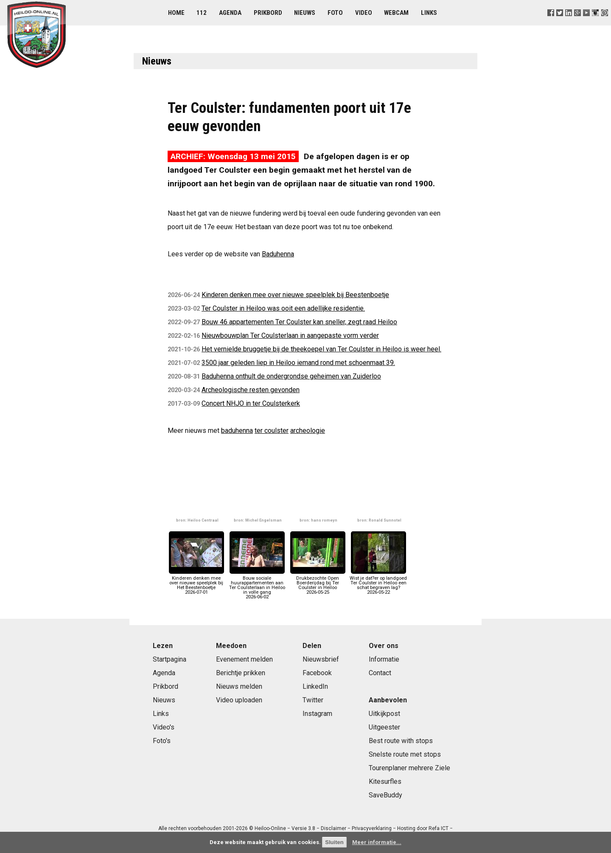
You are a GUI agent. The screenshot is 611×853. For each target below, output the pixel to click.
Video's (163, 727)
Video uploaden (239, 700)
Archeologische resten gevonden (251, 390)
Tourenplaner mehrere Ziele (409, 768)
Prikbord (268, 13)
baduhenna (237, 430)
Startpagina (169, 659)
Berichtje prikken (240, 673)
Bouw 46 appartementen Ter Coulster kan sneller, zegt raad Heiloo (299, 322)
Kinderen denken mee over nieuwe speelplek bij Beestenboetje (295, 295)
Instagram (317, 714)
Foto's (162, 741)
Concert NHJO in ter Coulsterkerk (251, 403)
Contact (380, 673)
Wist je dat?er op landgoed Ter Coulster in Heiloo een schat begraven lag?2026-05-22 (378, 582)
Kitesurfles (385, 781)
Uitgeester (384, 727)
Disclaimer (333, 828)
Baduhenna (278, 254)
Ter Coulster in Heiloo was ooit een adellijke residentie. (283, 308)
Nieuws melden (239, 686)
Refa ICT (438, 828)
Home (176, 13)
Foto (335, 13)
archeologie (307, 430)
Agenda (230, 13)
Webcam (396, 13)
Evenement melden (244, 659)
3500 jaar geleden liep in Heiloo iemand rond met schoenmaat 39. (298, 363)
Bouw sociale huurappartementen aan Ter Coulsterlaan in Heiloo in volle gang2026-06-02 (257, 585)
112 (201, 13)
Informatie (384, 659)
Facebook (317, 673)
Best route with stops (401, 741)
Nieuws (304, 13)
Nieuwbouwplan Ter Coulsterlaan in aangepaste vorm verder (290, 335)
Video (363, 13)
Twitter (313, 700)
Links (429, 13)
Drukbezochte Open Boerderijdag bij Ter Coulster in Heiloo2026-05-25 (317, 582)
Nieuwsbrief (321, 659)
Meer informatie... (376, 842)
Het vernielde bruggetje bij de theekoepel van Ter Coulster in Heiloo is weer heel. (321, 349)
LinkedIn (315, 686)
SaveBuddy (385, 795)
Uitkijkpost (384, 714)
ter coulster (272, 430)
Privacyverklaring (372, 828)
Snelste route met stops (405, 754)
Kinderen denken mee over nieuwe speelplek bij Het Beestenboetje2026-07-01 (196, 582)
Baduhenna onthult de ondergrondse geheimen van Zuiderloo (291, 376)
